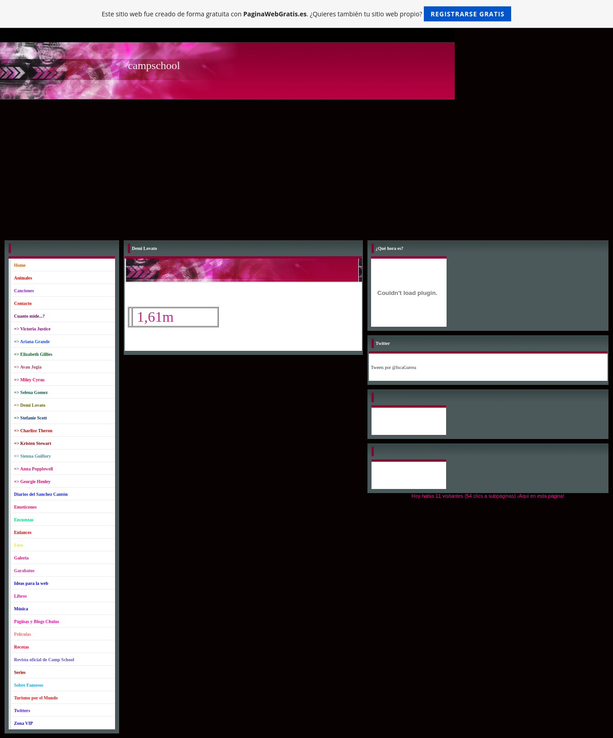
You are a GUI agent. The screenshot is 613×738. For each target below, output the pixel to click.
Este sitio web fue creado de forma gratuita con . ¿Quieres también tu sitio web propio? (307, 13)
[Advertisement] (306, 167)
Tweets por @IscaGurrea (394, 367)
